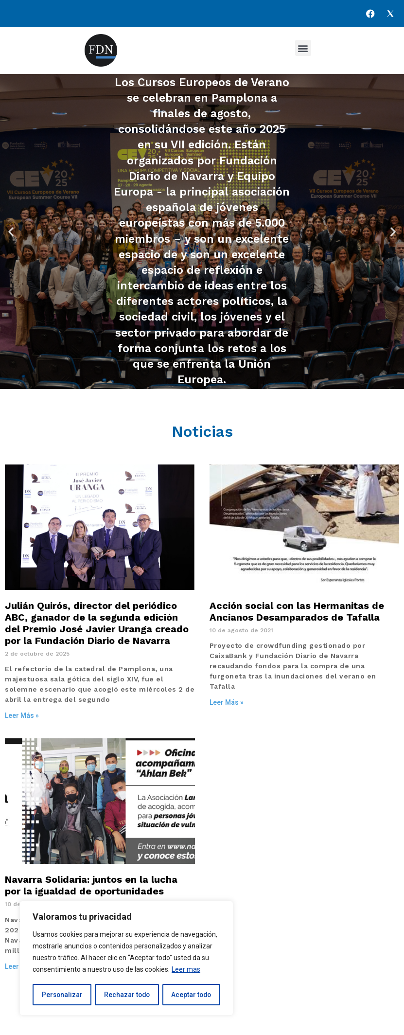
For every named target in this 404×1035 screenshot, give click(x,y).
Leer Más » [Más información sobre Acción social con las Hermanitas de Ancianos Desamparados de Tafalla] (227, 702)
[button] (303, 48)
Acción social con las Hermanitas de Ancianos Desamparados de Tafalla (297, 611)
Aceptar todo (191, 995)
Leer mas (186, 970)
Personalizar (62, 995)
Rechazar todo (126, 995)
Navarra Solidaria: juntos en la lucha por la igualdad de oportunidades (91, 885)
